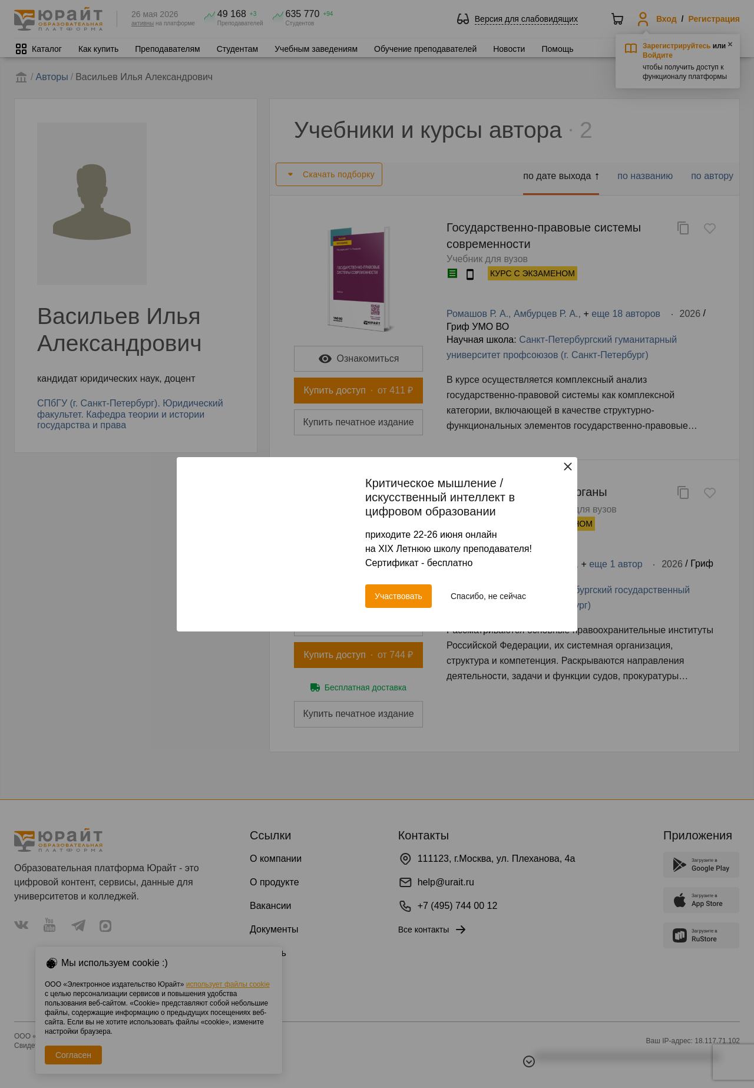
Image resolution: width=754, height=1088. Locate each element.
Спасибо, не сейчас (488, 596)
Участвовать (398, 596)
